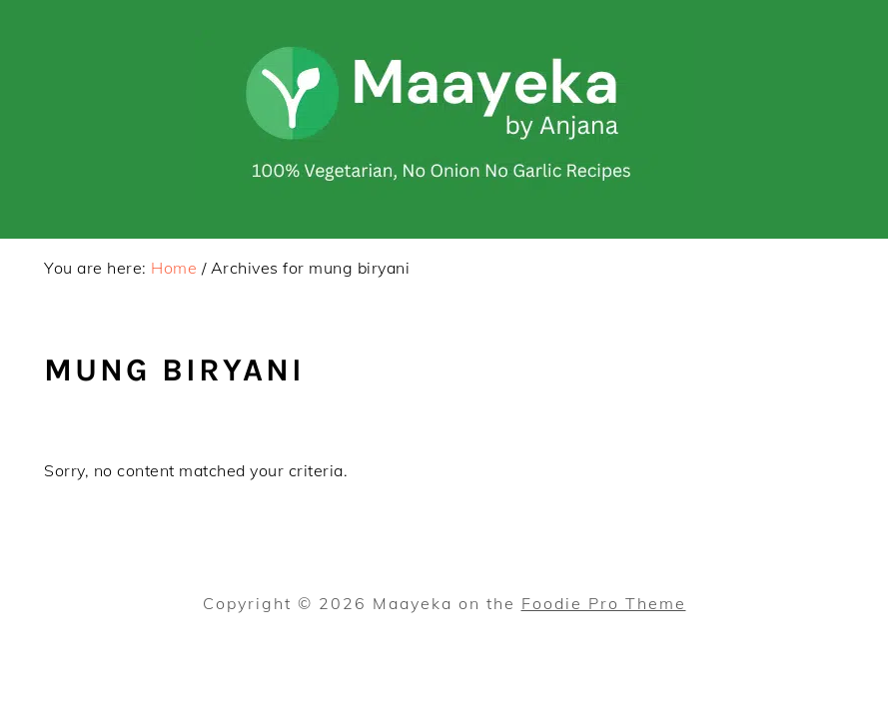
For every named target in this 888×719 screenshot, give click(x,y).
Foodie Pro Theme (603, 603)
